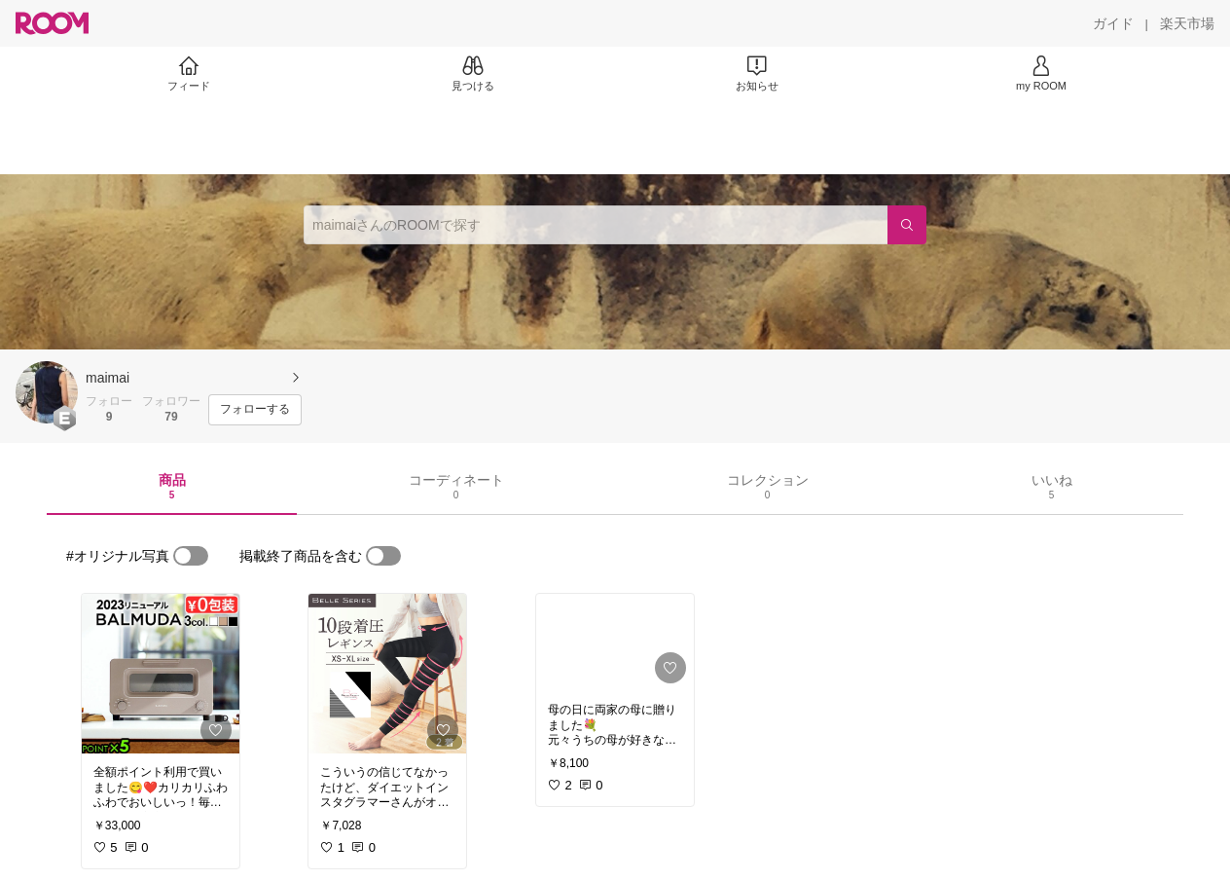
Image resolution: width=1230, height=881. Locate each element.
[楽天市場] (1187, 23)
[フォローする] (255, 409)
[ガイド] (1113, 23)
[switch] (190, 556)
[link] (160, 673)
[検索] (906, 224)
